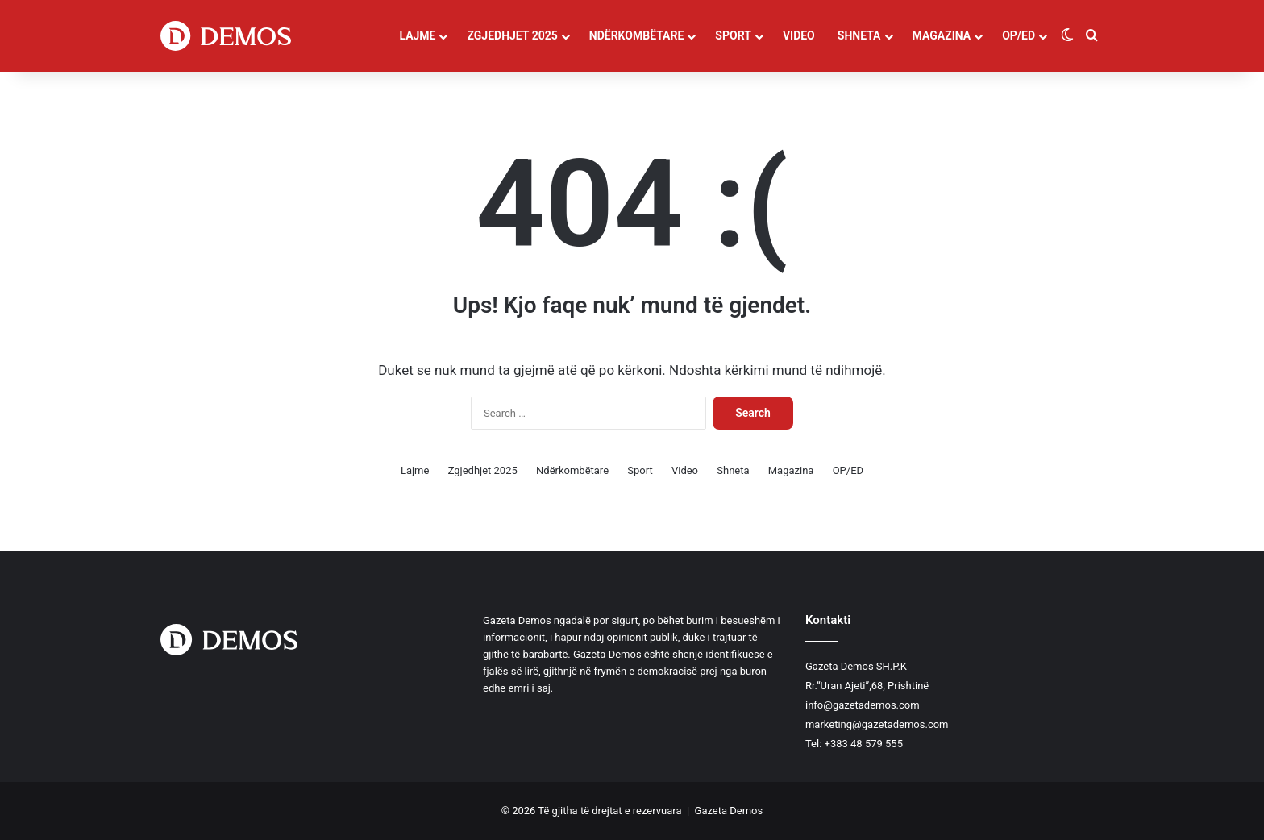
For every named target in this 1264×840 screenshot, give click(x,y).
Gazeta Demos (729, 811)
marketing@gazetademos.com (877, 724)
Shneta (859, 35)
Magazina (942, 35)
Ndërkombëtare (636, 35)
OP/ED (1018, 35)
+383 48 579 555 (864, 744)
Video (799, 35)
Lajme (417, 35)
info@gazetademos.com (862, 705)
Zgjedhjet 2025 (512, 35)
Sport (733, 35)
